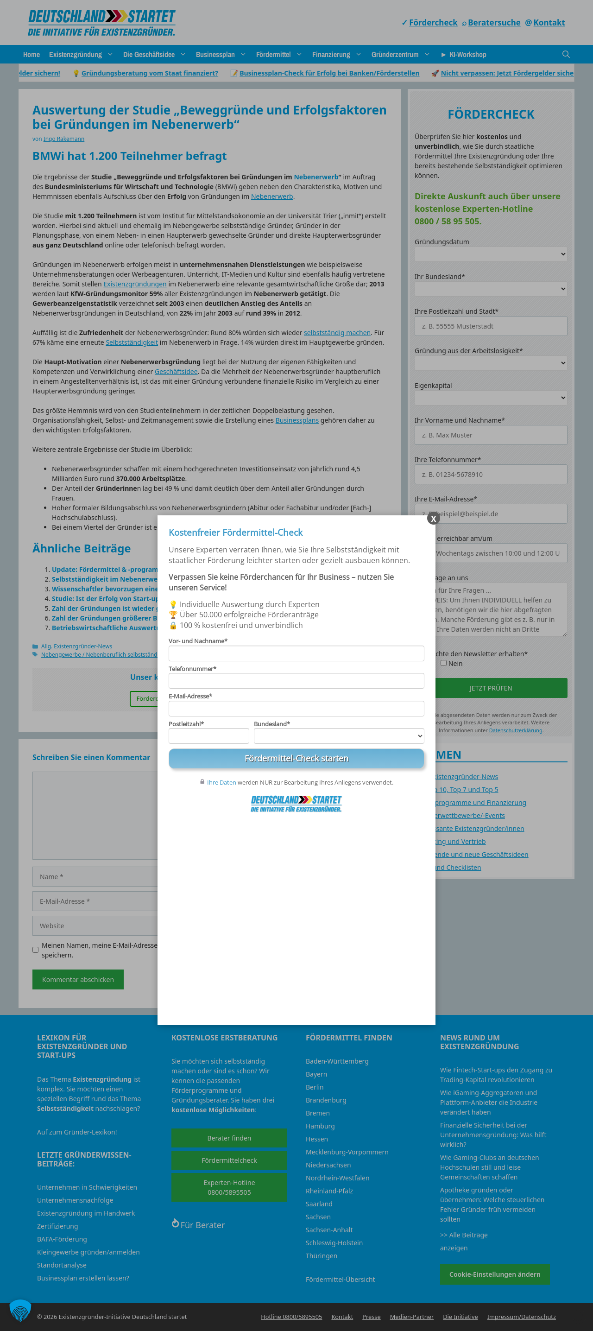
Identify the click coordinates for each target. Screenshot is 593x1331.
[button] (20, 1310)
